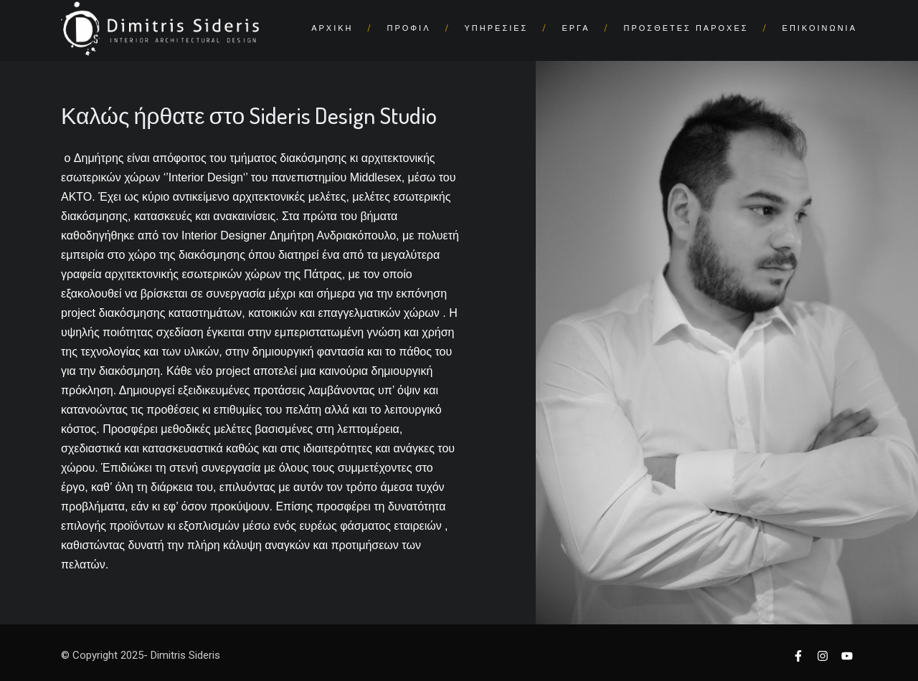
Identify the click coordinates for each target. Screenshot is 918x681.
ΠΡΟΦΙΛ (409, 28)
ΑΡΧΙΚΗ (332, 28)
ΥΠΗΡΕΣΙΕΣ (497, 28)
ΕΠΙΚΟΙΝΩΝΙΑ (819, 28)
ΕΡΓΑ (576, 28)
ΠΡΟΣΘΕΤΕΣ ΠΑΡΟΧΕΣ (686, 28)
